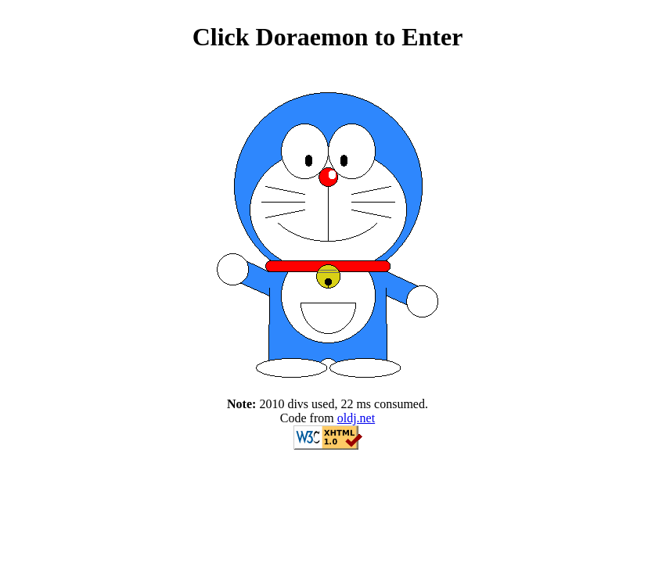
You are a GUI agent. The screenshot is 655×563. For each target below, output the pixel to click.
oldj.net (356, 418)
